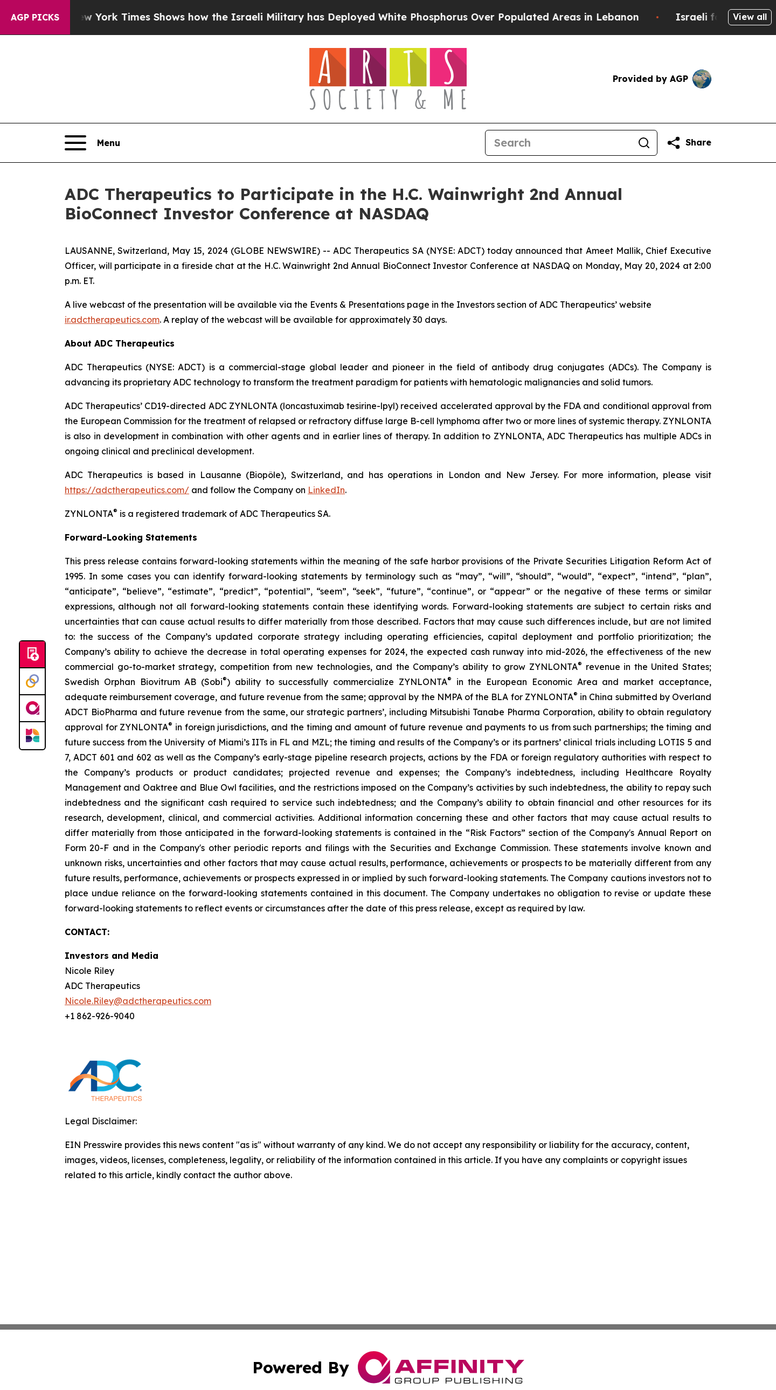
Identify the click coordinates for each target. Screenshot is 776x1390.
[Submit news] (32, 654)
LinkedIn (326, 490)
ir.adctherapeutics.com (112, 319)
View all (750, 16)
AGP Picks (35, 17)
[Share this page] (688, 143)
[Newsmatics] (32, 735)
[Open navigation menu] (92, 143)
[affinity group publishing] (32, 708)
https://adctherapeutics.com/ (127, 490)
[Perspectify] (32, 681)
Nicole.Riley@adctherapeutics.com (138, 1000)
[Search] (558, 142)
